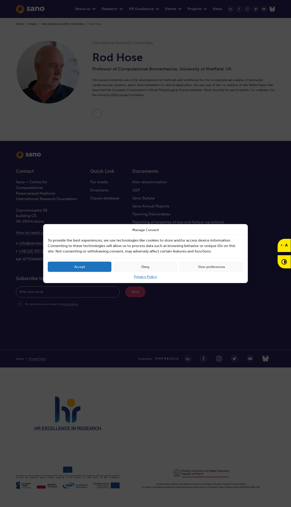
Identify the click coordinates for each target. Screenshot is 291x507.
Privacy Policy (145, 277)
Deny (145, 267)
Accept (79, 267)
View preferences (211, 267)
